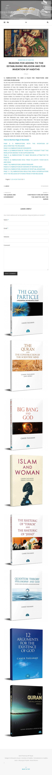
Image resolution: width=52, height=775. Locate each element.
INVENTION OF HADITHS (26, 60)
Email (6, 228)
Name (6, 220)
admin (7, 186)
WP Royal (30, 756)
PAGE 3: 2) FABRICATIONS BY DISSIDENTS (17, 148)
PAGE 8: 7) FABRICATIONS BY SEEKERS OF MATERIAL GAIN (23, 167)
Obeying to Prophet (23, 760)
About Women (34, 760)
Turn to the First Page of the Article (16, 140)
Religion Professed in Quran (13, 758)
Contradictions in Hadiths (41, 758)
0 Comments (44, 186)
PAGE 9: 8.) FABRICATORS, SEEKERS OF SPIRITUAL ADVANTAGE (24, 169)
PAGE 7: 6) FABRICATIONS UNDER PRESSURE (18, 164)
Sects (16, 760)
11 (24, 179)
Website (6, 237)
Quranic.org (26, 9)
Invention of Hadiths (27, 758)
